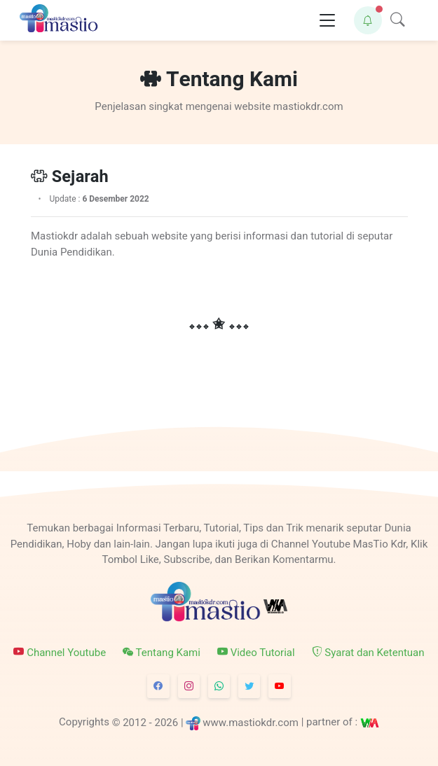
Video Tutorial (256, 652)
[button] (368, 20)
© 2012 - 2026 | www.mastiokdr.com (205, 722)
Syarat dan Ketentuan (368, 652)
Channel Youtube (59, 652)
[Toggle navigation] (327, 20)
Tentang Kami (161, 652)
